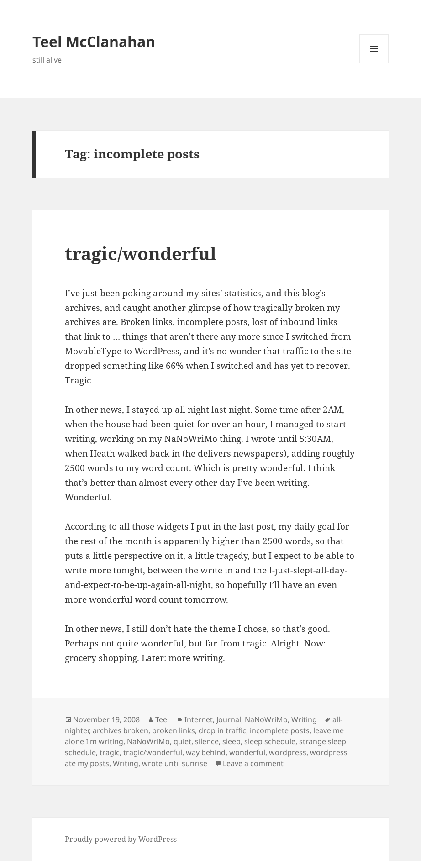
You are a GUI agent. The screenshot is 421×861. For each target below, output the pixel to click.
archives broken (120, 730)
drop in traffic (222, 730)
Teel (162, 719)
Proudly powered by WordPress (121, 839)
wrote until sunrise (174, 763)
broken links (173, 730)
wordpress (287, 752)
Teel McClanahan (93, 41)
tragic (110, 752)
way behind (206, 752)
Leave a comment (253, 763)
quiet (182, 741)
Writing (304, 719)
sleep (231, 741)
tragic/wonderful (140, 253)
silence (207, 741)
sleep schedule (269, 741)
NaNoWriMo (266, 719)
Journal (228, 719)
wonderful (247, 752)
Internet (198, 719)
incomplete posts (280, 730)
